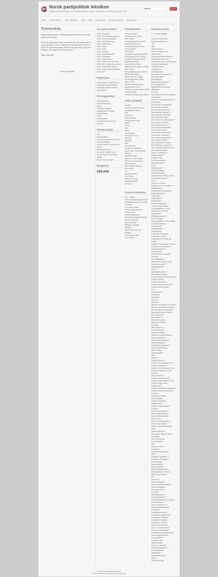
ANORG (128, 105)
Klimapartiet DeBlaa (159, 274)
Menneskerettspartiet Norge (136, 217)
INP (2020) (129, 51)
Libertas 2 (155, 302)
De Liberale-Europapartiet (161, 105)
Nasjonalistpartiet (158, 343)
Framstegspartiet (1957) (161, 208)
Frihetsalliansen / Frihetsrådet (163, 221)
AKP (153, 46)
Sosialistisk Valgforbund (160, 515)
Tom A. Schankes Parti (160, 528)
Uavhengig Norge (132, 235)
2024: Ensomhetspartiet (106, 39)
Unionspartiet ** (157, 538)
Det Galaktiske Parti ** (160, 125)
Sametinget (101, 90)
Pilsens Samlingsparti (160, 452)
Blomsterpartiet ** (158, 77)
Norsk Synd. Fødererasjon (135, 151)
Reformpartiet (156, 462)
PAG (153, 444)
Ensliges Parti (156, 158)
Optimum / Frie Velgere (134, 158)
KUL (153, 289)
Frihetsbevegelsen (158, 224)
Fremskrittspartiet (104, 103)
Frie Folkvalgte (157, 219)
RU (126, 171)
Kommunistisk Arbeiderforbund (163, 277)
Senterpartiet (102, 119)
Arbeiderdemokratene (160, 59)
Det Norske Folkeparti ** (161, 135)
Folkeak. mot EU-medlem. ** (162, 186)
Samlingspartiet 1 (158, 495)
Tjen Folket (129, 176)
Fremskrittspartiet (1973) (134, 46)
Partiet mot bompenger (134, 161)
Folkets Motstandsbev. (134, 210)
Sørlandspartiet (131, 174)
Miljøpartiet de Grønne (106, 111)
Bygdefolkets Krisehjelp (160, 87)
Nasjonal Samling (158, 333)
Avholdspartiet (157, 72)
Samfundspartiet (157, 482)
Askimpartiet (156, 69)
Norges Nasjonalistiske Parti (162, 381)
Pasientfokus (102, 114)
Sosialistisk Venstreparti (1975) (137, 89)
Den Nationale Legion (160, 117)
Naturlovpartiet (157, 353)
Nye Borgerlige (131, 222)
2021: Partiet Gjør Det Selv (107, 62)
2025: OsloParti (103, 34)
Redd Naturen (130, 163)
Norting (128, 153)
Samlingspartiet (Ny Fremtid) (162, 500)
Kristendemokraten (158, 282)
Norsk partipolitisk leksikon (79, 6)
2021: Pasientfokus (104, 59)
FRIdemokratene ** (159, 216)
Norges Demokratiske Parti (162, 363)
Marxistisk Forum (131, 136)
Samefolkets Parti (104, 150)
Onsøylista (155, 436)
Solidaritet (155, 510)
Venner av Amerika (158, 545)
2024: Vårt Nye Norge (105, 41)
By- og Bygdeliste (158, 84)
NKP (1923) (129, 69)
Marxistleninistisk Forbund (161, 312)
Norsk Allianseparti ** (159, 411)
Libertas (154, 300)
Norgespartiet (130, 146)
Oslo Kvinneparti (157, 439)
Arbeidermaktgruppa (159, 64)
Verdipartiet (155, 553)
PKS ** (154, 454)
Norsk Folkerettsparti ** (160, 414)
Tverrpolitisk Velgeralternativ (162, 533)
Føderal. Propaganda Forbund (163, 244)
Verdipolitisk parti (158, 555)
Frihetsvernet (156, 231)
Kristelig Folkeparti (104, 108)
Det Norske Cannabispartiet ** (163, 120)
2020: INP (101, 72)
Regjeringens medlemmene (108, 82)
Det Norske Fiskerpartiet (161, 132)
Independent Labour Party (161, 262)
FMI (126, 113)
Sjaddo (99, 157)
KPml (127, 131)
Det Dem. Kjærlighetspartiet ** (163, 100)
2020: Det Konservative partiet (109, 64)
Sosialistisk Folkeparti (160, 517)
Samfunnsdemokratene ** (161, 484)
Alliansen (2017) (131, 34)
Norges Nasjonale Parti (160, 378)
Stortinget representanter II (107, 87)
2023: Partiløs (102, 51)
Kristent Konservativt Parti (161, 284)
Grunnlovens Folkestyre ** (161, 246)
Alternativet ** (156, 54)
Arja (98, 134)
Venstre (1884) (131, 92)
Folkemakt (155, 196)
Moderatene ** (157, 317)
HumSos (154, 257)
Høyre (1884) (130, 49)
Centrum (154, 92)
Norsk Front (156, 419)
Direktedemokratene (159, 150)
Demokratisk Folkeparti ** (161, 112)
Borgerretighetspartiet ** (161, 82)
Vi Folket (128, 184)
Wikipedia (50, 55)
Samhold (154, 492)
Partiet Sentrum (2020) (134, 77)
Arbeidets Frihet (157, 67)
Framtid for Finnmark (159, 211)
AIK (152, 44)
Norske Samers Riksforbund (108, 144)
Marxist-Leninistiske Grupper (162, 307)
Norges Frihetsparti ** (160, 366)
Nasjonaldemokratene (160, 340)
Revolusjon (129, 169)
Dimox (101, 573)
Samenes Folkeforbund (106, 152)
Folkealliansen (157, 188)
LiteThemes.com (119, 573)
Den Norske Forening (160, 122)
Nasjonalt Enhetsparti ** (160, 345)
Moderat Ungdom (158, 320)
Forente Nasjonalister (160, 206)
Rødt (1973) (129, 82)
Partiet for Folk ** (158, 447)
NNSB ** (154, 358)
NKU (126, 143)
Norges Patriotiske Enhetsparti (163, 388)
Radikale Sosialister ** (160, 457)
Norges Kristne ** (158, 376)
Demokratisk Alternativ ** (161, 110)
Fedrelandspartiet (158, 173)
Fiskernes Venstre (158, 183)
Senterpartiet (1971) (133, 87)
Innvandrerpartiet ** (159, 264)
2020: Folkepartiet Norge (107, 67)
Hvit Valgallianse (157, 259)
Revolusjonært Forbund (160, 472)
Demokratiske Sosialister (161, 115)
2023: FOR (101, 49)
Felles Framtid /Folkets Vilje (162, 176)
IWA (126, 128)
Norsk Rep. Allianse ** (160, 424)
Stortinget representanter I (107, 85)
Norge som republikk (133, 148)
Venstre (100, 124)
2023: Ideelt (101, 46)
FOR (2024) (129, 39)
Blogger (71, 71)
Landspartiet (130, 133)
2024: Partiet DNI (104, 44)
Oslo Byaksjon (157, 441)
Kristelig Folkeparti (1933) (135, 59)
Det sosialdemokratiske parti (162, 148)
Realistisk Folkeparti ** (160, 459)
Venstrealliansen (131, 181)
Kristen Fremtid (157, 279)
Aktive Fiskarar (157, 49)
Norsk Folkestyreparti (159, 416)
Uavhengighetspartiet (159, 535)
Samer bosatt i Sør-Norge (107, 155)
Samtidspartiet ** (158, 502)
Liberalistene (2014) (133, 64)
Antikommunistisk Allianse (161, 57)
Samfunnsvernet (157, 490)
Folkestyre (129, 115)
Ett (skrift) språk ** (158, 163)
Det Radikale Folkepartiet (161, 145)
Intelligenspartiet (157, 267)
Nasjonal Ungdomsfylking (161, 335)
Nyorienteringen (131, 156)
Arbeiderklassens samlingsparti (163, 62)
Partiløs (128, 233)
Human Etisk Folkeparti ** (161, 254)
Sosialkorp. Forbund (159, 522)
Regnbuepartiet (157, 467)
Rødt (99, 116)
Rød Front (155, 479)
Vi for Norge (129, 238)
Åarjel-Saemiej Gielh (105, 160)
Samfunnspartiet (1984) (134, 84)
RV (152, 477)
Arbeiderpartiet (103, 101)
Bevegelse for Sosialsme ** (162, 74)
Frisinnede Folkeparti (159, 234)
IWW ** (154, 269)
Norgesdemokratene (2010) (136, 72)
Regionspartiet (157, 464)
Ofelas (99, 147)
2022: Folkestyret (104, 57)
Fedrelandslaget (157, 170)
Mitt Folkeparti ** (157, 315)
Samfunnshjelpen (158, 487)
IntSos (127, 125)
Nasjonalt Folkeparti (159, 348)
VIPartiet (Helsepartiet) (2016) (137, 95)
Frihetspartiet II (157, 229)
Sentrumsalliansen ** (159, 505)
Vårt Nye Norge (157, 560)
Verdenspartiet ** (158, 550)
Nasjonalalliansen (158, 338)
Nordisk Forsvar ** (158, 360)
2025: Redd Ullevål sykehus (108, 36)
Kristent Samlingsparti (160, 287)
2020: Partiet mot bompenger (108, 69)
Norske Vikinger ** (158, 431)
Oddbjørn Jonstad (132, 225)
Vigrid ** (154, 558)
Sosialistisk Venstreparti (106, 121)
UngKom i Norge (131, 179)
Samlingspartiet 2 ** (159, 497)
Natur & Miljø (156, 350)
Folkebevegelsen (158, 193)
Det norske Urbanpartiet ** (161, 138)
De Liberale (156, 102)
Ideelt (127, 123)
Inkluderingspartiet (132, 215)
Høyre (99, 106)
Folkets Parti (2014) (132, 44)
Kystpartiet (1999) (132, 62)
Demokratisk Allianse (159, 107)
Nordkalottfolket (103, 142)
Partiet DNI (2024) (132, 74)
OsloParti (128, 227)
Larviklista (155, 295)
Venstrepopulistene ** (160, 548)
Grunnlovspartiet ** (158, 249)
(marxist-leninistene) (159, 39)
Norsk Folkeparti (131, 220)
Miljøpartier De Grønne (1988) (137, 67)
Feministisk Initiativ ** (159, 178)
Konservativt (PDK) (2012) (135, 57)
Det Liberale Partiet (159, 130)
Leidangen (155, 297)
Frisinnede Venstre (158, 236)
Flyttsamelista (102, 137)
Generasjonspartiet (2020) (135, 41)
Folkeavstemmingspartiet (161, 191)
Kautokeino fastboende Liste (108, 139)
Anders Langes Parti (159, 51)
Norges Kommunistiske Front (163, 368)
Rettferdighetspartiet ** (160, 469)
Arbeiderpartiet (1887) (133, 36)
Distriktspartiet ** (158, 155)
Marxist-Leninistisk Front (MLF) (163, 305)
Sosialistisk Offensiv (159, 520)
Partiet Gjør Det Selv (133, 230)
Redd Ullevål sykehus (133, 166)
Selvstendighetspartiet (160, 507)
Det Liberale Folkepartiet (161, 127)
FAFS (153, 165)
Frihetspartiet (130, 212)
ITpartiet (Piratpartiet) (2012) (136, 54)
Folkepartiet (156, 201)
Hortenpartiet (156, 251)
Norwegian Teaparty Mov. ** (162, 434)
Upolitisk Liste (156, 540)
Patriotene (155, 449)
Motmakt (128, 138)
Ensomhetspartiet (158, 160)
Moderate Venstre (158, 322)
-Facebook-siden (131, 207)
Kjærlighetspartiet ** (159, 272)
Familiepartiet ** (157, 168)
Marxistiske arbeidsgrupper (162, 310)
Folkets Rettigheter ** (159, 203)
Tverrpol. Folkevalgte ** (160, 530)
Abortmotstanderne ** (160, 41)
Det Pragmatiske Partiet (160, 143)
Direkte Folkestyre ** (159, 153)
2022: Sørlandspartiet (105, 54)
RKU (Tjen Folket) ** (159, 474)
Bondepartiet (156, 79)
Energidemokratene (132, 110)
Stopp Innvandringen (159, 525)
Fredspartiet (156, 213)
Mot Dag (154, 325)
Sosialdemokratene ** (160, 512)
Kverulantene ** (157, 292)
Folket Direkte (130, 118)
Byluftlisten (155, 89)
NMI (153, 355)
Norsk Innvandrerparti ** (161, 421)
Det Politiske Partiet (159, 140)
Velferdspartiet (157, 543)
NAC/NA (128, 141)
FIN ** (153, 181)
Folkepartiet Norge (132, 120)
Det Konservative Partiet (134, 108)
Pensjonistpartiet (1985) (134, 79)
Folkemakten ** (157, 198)
